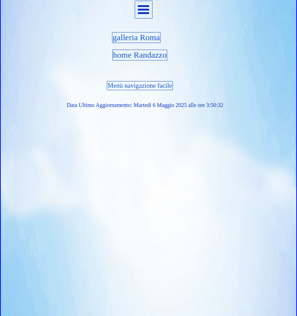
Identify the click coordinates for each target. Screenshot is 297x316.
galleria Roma (136, 37)
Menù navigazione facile (139, 85)
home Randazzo (140, 54)
